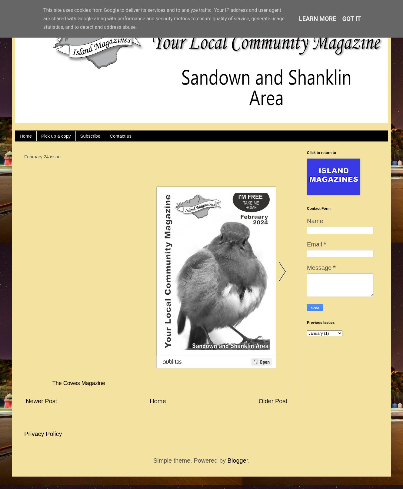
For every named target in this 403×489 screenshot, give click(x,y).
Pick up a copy (56, 136)
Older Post (273, 401)
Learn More (317, 18)
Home (26, 136)
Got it (351, 18)
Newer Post (41, 401)
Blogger (238, 460)
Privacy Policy (43, 433)
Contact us (121, 136)
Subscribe (90, 136)
